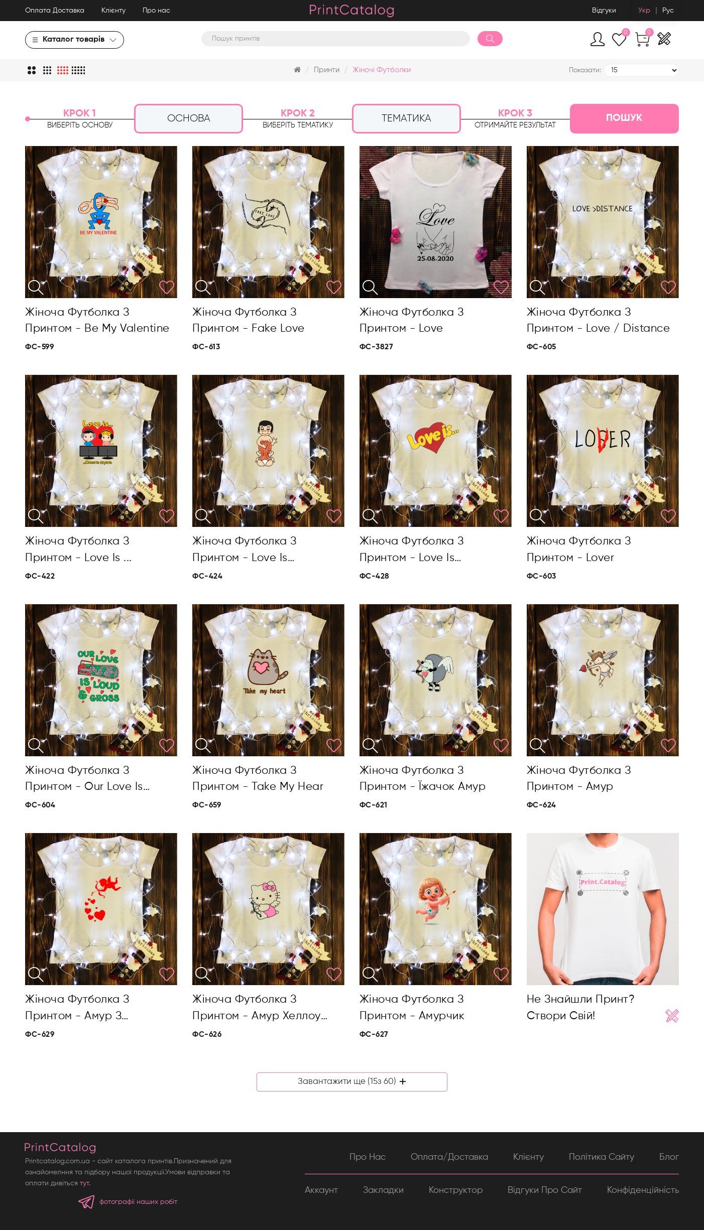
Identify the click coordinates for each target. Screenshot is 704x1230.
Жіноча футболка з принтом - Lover (579, 549)
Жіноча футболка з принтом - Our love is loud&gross (84, 780)
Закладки (383, 1190)
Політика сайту (601, 1157)
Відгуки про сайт (545, 1190)
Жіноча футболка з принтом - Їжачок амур (423, 778)
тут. (85, 1183)
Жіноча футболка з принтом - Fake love (248, 320)
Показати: (585, 70)
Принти (326, 70)
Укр (644, 10)
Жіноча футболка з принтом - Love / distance (598, 320)
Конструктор (456, 1190)
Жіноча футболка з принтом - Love (412, 320)
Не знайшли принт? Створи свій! (581, 1007)
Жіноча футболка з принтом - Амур (579, 778)
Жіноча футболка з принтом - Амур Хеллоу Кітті (256, 1009)
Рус (668, 10)
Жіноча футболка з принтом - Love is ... (78, 549)
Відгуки (604, 10)
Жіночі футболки (382, 70)
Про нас (156, 10)
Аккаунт (321, 1190)
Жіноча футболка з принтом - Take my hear (257, 778)
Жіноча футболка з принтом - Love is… (244, 549)
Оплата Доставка (54, 10)
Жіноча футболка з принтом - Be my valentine (97, 320)
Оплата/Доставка (449, 1157)
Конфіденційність (643, 1190)
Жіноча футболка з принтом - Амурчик (412, 1007)
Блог (669, 1157)
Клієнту (113, 10)
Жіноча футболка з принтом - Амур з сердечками (77, 1009)
